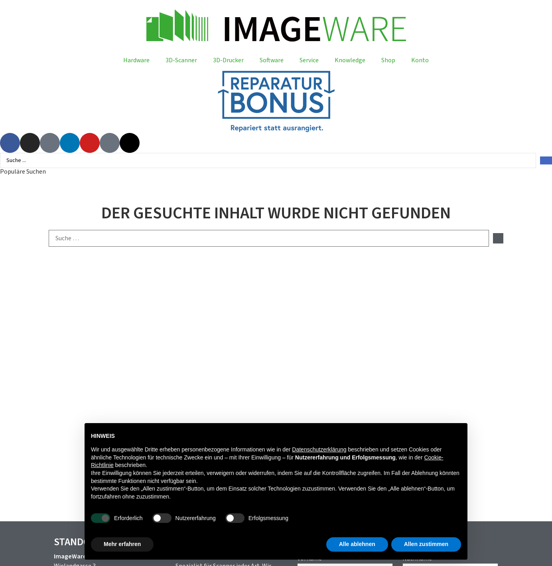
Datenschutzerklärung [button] (319, 449)
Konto (420, 60)
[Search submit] (546, 160)
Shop (388, 60)
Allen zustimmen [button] (426, 544)
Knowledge (350, 60)
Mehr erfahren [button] (122, 544)
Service (309, 60)
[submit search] (498, 238)
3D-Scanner (181, 60)
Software (272, 60)
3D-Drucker (228, 60)
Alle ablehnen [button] (357, 544)
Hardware (136, 60)
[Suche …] (269, 238)
